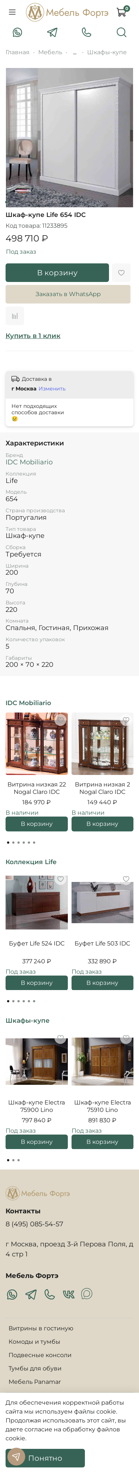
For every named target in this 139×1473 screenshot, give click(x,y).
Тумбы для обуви (35, 1368)
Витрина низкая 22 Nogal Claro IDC (36, 788)
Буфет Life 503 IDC (102, 943)
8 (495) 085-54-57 (34, 1224)
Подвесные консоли (40, 1355)
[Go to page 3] (18, 842)
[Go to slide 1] (6, 202)
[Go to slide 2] (11, 202)
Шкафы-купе (107, 52)
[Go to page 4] (24, 842)
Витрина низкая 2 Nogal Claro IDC (102, 788)
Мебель (50, 52)
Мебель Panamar (35, 1381)
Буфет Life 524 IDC (36, 943)
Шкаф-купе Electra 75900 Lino (36, 1106)
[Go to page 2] (13, 842)
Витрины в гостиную (41, 1328)
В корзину (37, 823)
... (74, 52)
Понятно (45, 1458)
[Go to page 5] (29, 842)
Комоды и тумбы (34, 1341)
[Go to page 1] (8, 842)
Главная (18, 52)
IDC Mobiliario (29, 462)
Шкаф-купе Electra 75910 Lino (102, 1106)
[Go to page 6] (34, 842)
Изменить (52, 388)
